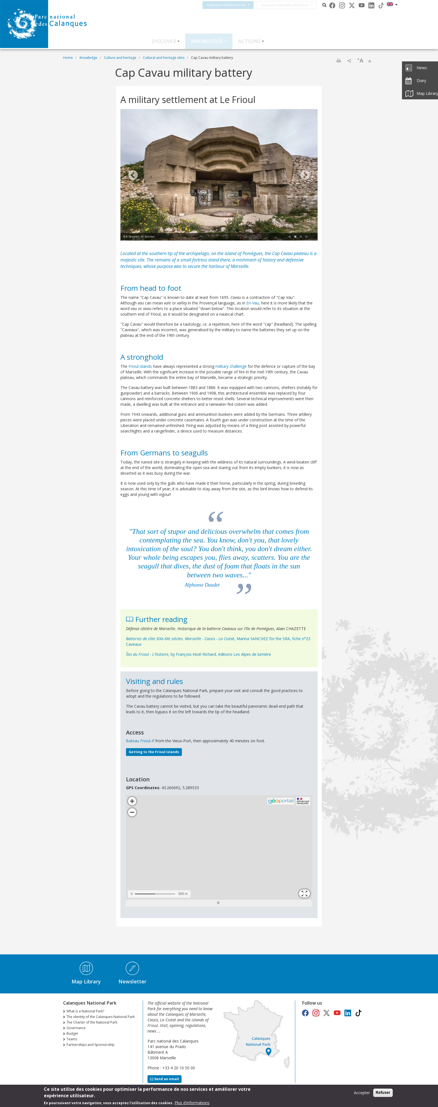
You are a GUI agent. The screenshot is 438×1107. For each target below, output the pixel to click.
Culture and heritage (120, 57)
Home (68, 57)
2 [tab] (295, 237)
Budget (72, 1033)
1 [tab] (289, 237)
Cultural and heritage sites (163, 57)
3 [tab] (301, 237)
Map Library (86, 981)
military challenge (231, 366)
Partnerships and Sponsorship (90, 1044)
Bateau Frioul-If (140, 740)
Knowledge (207, 41)
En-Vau (252, 303)
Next (305, 175)
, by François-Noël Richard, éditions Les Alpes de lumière (198, 654)
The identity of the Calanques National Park (100, 1016)
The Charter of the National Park (91, 1022)
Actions (249, 41)
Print (338, 60)
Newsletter (132, 981)
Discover (164, 41)
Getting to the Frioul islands (154, 752)
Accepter (362, 1092)
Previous (133, 175)
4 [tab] (306, 237)
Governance (76, 1028)
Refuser (383, 1092)
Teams (71, 1039)
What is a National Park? (85, 1011)
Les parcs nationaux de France (290, 5)
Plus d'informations (192, 1102)
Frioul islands (140, 366)
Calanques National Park (231, 5)
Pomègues (252, 253)
